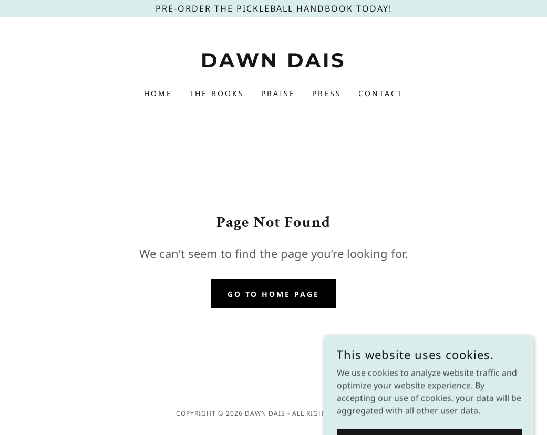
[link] (273, 64)
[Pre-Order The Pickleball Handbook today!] (273, 8)
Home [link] (158, 93)
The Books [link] (216, 93)
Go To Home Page (274, 294)
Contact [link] (380, 93)
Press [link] (327, 93)
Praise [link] (278, 93)
